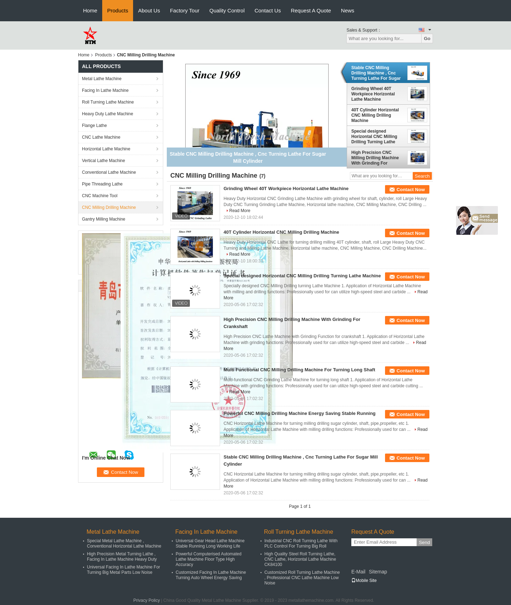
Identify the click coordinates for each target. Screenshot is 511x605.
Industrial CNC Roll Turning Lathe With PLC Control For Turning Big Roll (300, 543)
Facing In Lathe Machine (105, 90)
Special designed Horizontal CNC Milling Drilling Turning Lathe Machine (374, 136)
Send (424, 542)
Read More (239, 210)
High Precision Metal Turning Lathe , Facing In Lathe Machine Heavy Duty (122, 556)
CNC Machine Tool (99, 195)
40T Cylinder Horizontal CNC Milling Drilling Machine (375, 115)
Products (117, 10)
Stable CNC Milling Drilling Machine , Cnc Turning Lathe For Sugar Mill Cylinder (376, 73)
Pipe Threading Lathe (102, 184)
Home (90, 10)
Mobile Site (364, 580)
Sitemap (378, 572)
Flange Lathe (94, 125)
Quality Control (226, 10)
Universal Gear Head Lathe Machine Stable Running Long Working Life (210, 543)
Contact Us (267, 10)
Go (427, 38)
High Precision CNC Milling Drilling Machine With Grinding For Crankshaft (375, 158)
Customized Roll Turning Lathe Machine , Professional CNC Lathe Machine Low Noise (302, 577)
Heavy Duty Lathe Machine (107, 113)
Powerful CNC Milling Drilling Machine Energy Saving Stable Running (299, 413)
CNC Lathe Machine (101, 137)
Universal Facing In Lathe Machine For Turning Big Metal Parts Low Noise (123, 570)
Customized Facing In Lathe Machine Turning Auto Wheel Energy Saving (211, 575)
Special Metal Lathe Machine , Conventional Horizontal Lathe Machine (124, 543)
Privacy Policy (146, 600)
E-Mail (358, 572)
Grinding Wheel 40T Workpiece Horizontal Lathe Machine (373, 94)
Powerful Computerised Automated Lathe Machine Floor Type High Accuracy (208, 559)
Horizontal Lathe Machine (106, 148)
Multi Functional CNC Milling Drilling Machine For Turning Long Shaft (299, 369)
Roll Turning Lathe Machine (108, 102)
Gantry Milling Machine (103, 219)
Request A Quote (311, 10)
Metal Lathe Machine (101, 78)
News (348, 10)
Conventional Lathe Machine (109, 172)
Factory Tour (184, 10)
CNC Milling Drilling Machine (109, 207)
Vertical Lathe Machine (103, 160)
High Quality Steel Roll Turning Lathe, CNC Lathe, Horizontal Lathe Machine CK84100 (300, 559)
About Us (149, 10)
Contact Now (411, 189)
